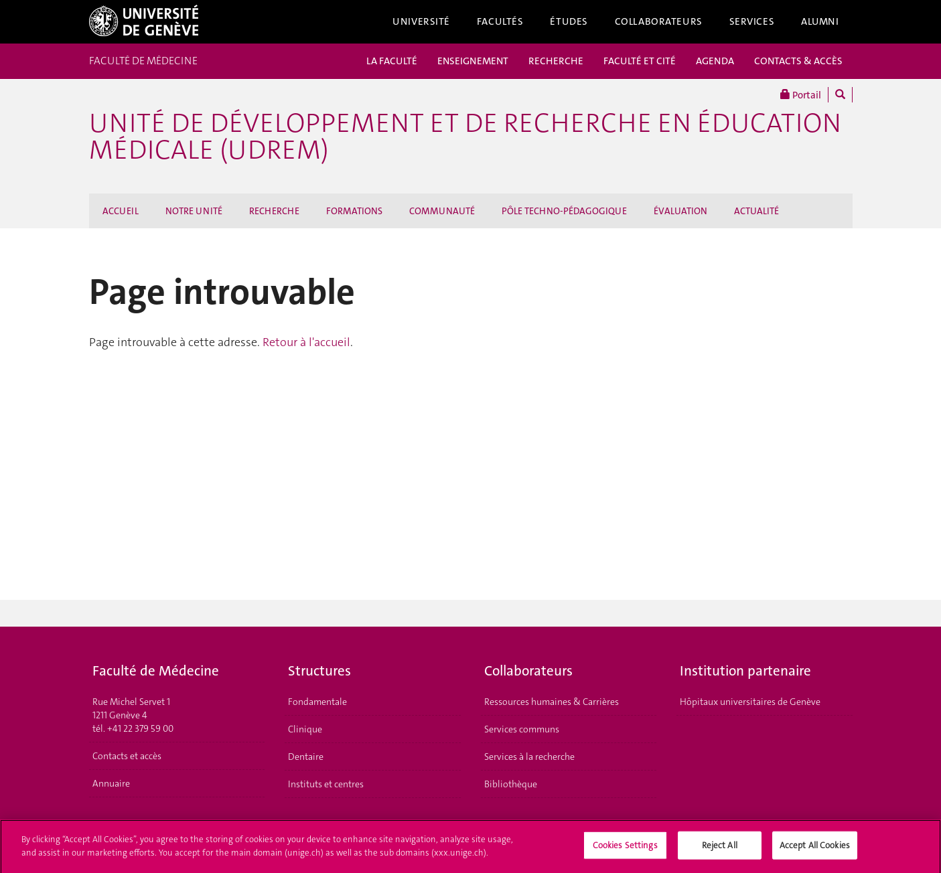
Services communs (521, 729)
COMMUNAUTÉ (442, 211)
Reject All (719, 849)
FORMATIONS (354, 211)
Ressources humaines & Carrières (551, 702)
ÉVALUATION (680, 211)
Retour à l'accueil (306, 342)
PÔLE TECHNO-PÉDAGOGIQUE (564, 211)
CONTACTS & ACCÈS (798, 61)
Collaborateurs (659, 21)
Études (568, 21)
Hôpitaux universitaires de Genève (750, 702)
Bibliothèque (510, 784)
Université (421, 21)
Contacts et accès (126, 756)
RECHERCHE (555, 61)
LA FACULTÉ (391, 61)
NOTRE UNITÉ (193, 211)
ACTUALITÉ (756, 211)
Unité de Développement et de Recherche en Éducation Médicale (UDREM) (465, 136)
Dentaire (305, 756)
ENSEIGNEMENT (472, 61)
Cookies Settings (625, 849)
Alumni (820, 21)
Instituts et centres (326, 784)
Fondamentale (317, 702)
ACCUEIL (120, 211)
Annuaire (111, 783)
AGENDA (715, 61)
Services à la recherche (529, 756)
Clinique (305, 729)
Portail (800, 95)
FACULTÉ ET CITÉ (639, 61)
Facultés (500, 21)
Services (752, 21)
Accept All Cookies (815, 849)
